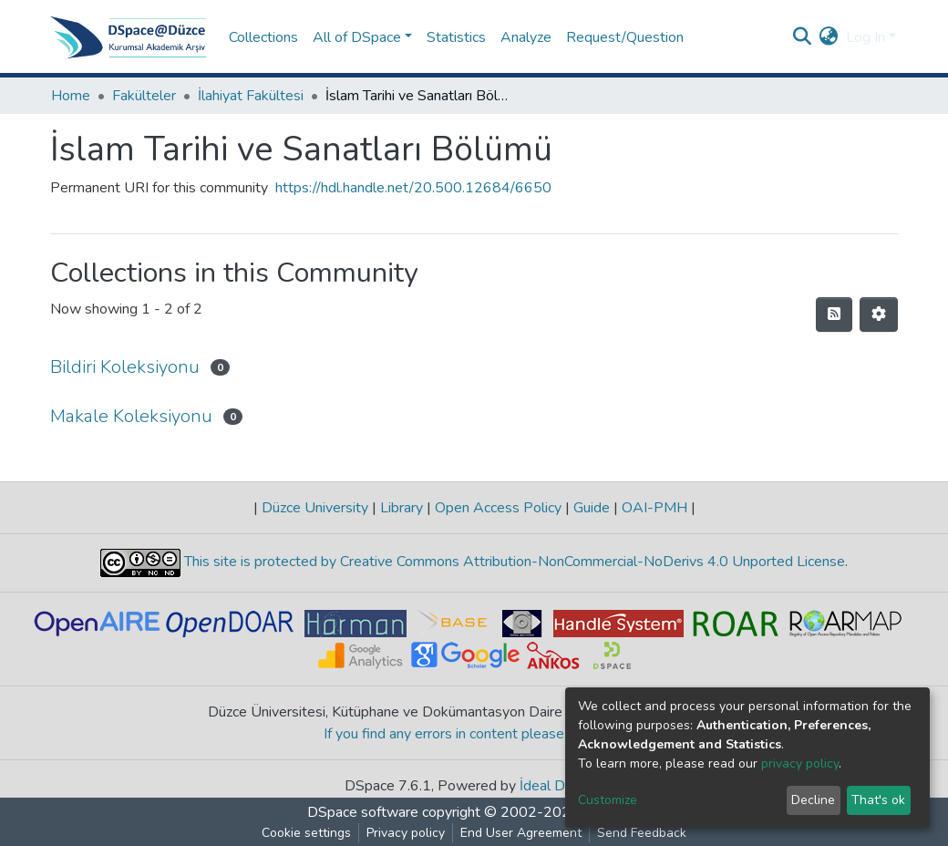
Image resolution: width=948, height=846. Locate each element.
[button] (829, 37)
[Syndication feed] (834, 314)
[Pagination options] (879, 314)
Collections (263, 37)
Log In (865, 37)
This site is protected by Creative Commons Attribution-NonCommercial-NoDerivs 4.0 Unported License (512, 562)
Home (70, 96)
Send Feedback (641, 832)
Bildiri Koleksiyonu (125, 367)
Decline (813, 800)
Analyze (525, 37)
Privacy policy (405, 832)
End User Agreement (521, 832)
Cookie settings (306, 832)
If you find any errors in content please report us (474, 734)
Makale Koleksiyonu (131, 416)
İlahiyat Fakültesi (251, 96)
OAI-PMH (654, 508)
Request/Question (625, 37)
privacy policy (800, 763)
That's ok (878, 800)
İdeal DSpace (562, 786)
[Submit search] (802, 37)
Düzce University (315, 508)
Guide (591, 508)
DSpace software (362, 812)
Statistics (456, 37)
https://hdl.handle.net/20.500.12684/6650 (413, 188)
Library (401, 508)
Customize (607, 800)
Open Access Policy (498, 508)
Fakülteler (144, 96)
